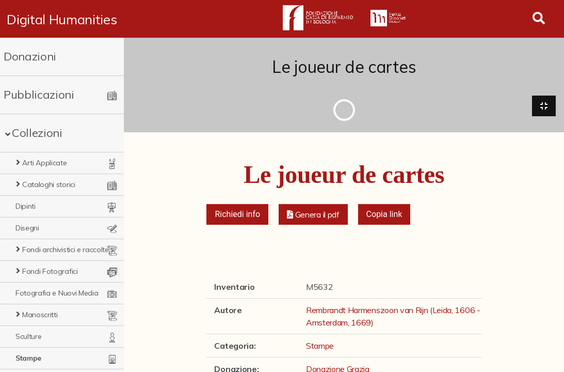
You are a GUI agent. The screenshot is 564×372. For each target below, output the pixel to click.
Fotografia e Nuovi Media (56, 293)
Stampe (28, 358)
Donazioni (30, 56)
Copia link (384, 215)
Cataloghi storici (48, 184)
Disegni (27, 228)
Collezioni (37, 133)
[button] (313, 215)
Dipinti (25, 206)
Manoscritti (39, 314)
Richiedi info (237, 215)
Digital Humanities (62, 19)
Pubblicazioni (39, 94)
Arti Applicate (44, 162)
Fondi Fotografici (50, 271)
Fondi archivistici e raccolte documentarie (68, 249)
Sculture (28, 336)
